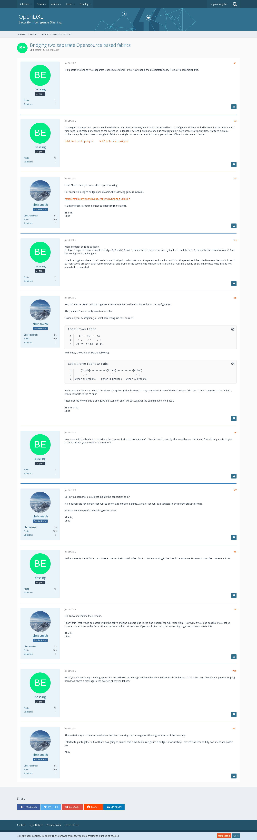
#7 (235, 490)
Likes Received (30, 215)
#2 (235, 120)
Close (236, 835)
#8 (235, 551)
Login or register (218, 4)
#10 (234, 670)
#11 (234, 728)
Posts (26, 100)
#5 (235, 297)
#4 (235, 240)
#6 (235, 432)
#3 (235, 178)
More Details (224, 835)
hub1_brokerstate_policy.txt (79, 141)
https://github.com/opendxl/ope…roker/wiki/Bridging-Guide (96, 198)
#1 (235, 63)
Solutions (28, 104)
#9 (235, 609)
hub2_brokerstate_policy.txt (113, 141)
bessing (37, 49)
